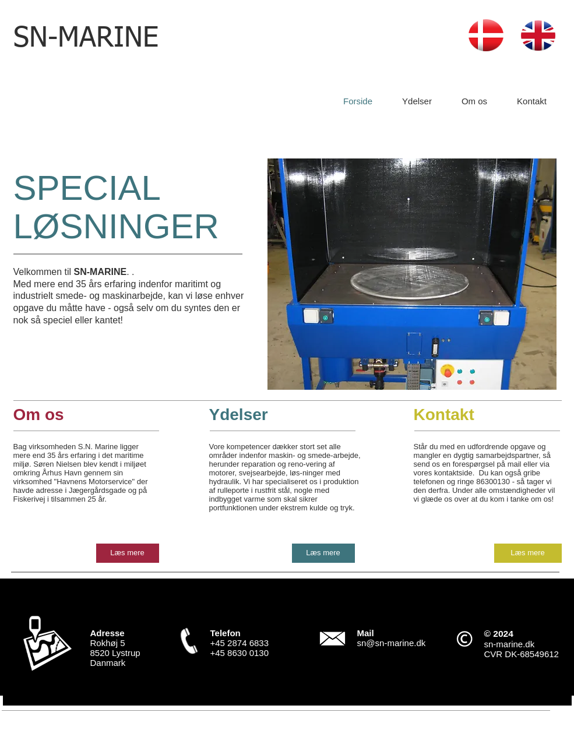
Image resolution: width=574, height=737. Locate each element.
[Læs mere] (127, 553)
